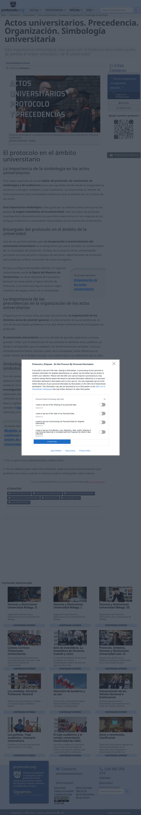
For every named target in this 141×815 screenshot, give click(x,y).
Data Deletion (56, 451)
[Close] (114, 364)
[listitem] (71, 399)
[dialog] (70, 407)
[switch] (102, 404)
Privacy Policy (84, 451)
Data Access (70, 451)
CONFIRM (52, 442)
